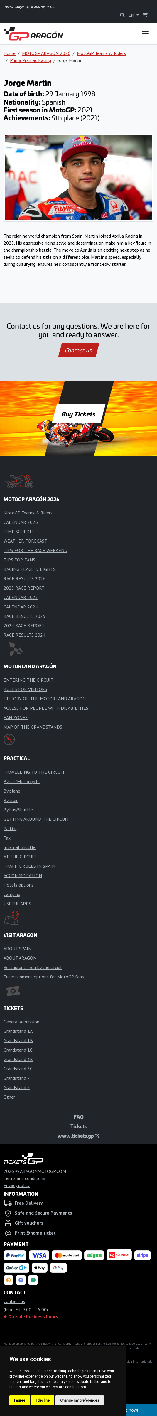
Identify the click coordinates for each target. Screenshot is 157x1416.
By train (11, 800)
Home (10, 53)
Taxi (7, 838)
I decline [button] (43, 1400)
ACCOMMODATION (23, 875)
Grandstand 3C (18, 1069)
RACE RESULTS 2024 (24, 635)
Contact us (78, 350)
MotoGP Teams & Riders (101, 53)
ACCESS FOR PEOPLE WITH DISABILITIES (46, 708)
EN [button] (131, 15)
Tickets (78, 1126)
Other (9, 1097)
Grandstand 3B (18, 1059)
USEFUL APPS (17, 904)
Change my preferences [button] (79, 1400)
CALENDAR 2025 (21, 597)
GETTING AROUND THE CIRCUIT (36, 819)
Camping (12, 894)
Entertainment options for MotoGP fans (44, 977)
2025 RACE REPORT (24, 588)
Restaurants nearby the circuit (33, 967)
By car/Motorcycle (22, 781)
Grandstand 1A (18, 1031)
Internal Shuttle (20, 847)
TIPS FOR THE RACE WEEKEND (35, 550)
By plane (12, 791)
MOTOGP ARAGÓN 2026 (46, 53)
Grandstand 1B (18, 1040)
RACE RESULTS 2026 (24, 578)
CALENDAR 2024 (21, 607)
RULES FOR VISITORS (25, 689)
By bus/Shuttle (18, 810)
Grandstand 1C (18, 1050)
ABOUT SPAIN (17, 948)
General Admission (21, 1022)
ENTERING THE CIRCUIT (28, 680)
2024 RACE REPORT (24, 625)
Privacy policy (17, 1185)
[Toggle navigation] (145, 34)
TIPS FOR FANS (19, 560)
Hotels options (18, 885)
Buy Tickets (78, 413)
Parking (11, 828)
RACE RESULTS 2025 (24, 616)
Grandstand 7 (17, 1078)
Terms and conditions (24, 1178)
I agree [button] (19, 1400)
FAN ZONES (16, 717)
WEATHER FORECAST (25, 541)
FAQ (79, 1116)
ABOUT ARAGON (20, 958)
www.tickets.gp (78, 1135)
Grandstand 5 (17, 1087)
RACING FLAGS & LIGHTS (29, 569)
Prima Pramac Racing (30, 60)
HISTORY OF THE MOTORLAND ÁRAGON (45, 699)
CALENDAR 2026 (21, 522)
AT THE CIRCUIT (20, 857)
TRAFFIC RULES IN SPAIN (29, 866)
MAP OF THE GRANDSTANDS (33, 727)
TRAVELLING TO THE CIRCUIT (34, 772)
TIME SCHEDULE (21, 531)
